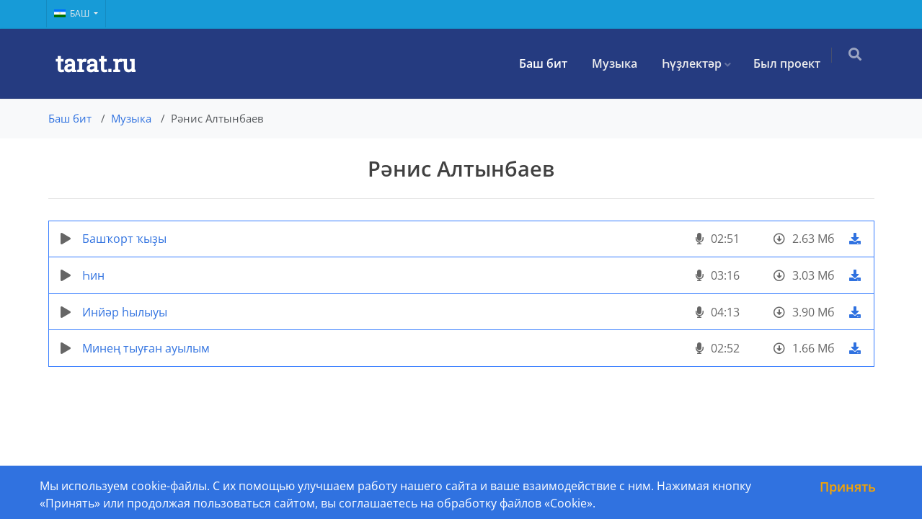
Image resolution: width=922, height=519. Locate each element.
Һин (93, 275)
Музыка (620, 63)
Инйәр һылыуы (124, 312)
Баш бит (549, 63)
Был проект (792, 63)
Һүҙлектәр (697, 63)
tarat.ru (96, 63)
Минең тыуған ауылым (146, 348)
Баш (73, 13)
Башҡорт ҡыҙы (124, 239)
